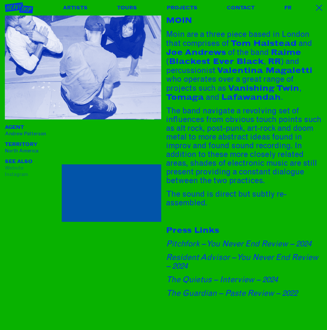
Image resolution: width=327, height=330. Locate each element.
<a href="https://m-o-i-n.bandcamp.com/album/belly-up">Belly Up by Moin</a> (111, 143)
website (14, 168)
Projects (182, 8)
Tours (127, 8)
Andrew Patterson (25, 134)
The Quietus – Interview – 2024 (222, 279)
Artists (75, 8)
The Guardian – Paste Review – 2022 (232, 293)
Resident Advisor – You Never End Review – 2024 (242, 262)
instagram (16, 174)
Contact (241, 8)
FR (287, 8)
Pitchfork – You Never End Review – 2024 (238, 244)
